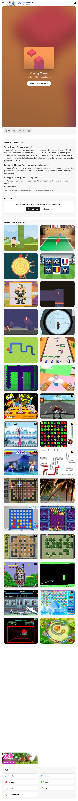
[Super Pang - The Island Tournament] (57, 490)
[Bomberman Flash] (57, 546)
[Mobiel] (57, 782)
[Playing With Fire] (21, 546)
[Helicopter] (57, 574)
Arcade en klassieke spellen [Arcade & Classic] (22, 190)
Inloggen (46, 209)
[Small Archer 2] (21, 322)
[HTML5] (21, 782)
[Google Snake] (21, 350)
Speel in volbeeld (39, 83)
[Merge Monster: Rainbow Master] (57, 350)
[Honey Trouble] (57, 631)
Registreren (33, 209)
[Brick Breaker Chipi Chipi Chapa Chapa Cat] (21, 378)
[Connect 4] (21, 518)
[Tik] (57, 788)
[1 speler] (21, 775)
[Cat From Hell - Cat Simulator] (57, 378)
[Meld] (21, 130)
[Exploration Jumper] (57, 294)
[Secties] (21, 788)
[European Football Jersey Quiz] (57, 266)
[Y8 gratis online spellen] (11, 3)
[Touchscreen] (21, 794)
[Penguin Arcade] (21, 434)
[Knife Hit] (21, 266)
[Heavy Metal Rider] (57, 406)
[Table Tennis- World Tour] (57, 238)
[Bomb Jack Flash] (21, 574)
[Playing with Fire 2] (21, 490)
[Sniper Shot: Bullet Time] (57, 322)
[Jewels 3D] (57, 434)
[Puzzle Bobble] (57, 518)
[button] (10, 186)
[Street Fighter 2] (21, 462)
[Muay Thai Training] (21, 238)
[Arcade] (57, 775)
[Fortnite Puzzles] (21, 294)
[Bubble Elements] (57, 602)
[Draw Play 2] (57, 462)
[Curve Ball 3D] (21, 631)
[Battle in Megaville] (21, 602)
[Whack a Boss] (21, 406)
